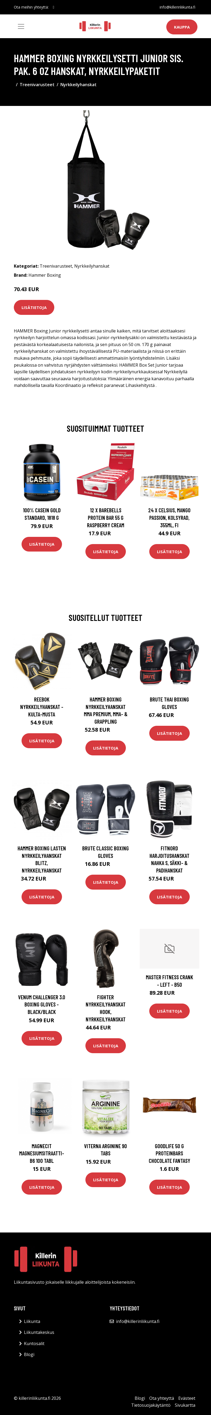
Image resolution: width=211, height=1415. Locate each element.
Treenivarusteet (37, 85)
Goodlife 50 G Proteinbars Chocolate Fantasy (169, 1153)
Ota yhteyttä (161, 1398)
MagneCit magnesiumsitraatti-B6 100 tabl (41, 1153)
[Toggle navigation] (21, 26)
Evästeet (186, 1398)
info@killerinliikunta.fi (177, 7)
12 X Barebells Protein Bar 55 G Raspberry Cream (105, 517)
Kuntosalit (34, 1343)
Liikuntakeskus (39, 1332)
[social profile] (53, 7)
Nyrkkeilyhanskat (78, 85)
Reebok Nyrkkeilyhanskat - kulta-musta (41, 706)
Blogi (29, 1354)
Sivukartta (185, 1405)
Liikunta (32, 1321)
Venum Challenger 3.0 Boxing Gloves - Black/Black (41, 1004)
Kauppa (182, 27)
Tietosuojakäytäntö (151, 1405)
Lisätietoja (34, 307)
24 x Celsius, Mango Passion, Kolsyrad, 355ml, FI (169, 517)
